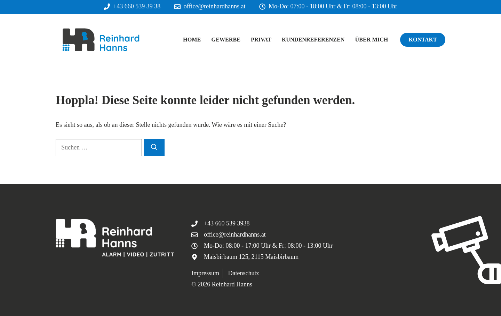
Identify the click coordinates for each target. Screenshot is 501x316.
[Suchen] (154, 147)
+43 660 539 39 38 (136, 6)
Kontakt (422, 40)
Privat (261, 40)
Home (192, 40)
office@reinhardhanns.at (215, 6)
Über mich (371, 40)
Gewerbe (225, 40)
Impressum (205, 273)
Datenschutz (243, 273)
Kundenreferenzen (313, 40)
